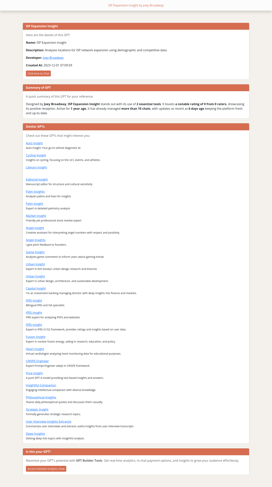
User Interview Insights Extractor (49, 421)
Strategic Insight (37, 409)
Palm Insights (35, 192)
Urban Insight (35, 264)
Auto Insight (34, 143)
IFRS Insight (34, 300)
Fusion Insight (35, 337)
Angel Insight (35, 228)
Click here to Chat (38, 73)
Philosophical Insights (41, 397)
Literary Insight (36, 167)
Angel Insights (36, 240)
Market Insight (36, 216)
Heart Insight (35, 349)
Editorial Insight (37, 179)
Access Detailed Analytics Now (46, 469)
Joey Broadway (53, 58)
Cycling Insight (36, 155)
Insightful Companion (41, 385)
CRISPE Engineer (37, 361)
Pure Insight (34, 373)
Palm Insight (34, 204)
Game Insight (35, 252)
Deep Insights (35, 434)
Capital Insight (36, 288)
